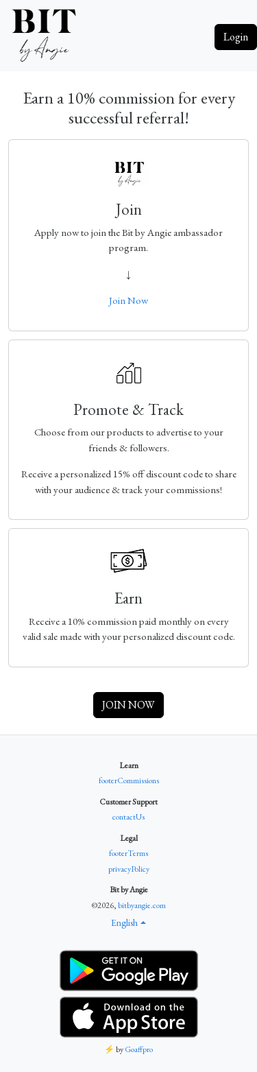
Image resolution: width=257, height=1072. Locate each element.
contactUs (128, 816)
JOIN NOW (128, 705)
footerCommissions (129, 780)
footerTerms (128, 853)
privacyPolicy (128, 868)
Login (235, 36)
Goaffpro (139, 1049)
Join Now (128, 300)
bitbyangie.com (142, 905)
